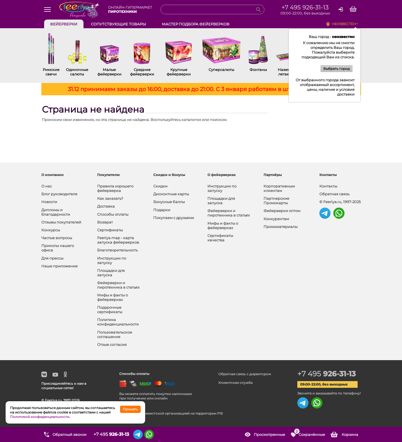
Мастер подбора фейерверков (195, 24)
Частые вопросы (56, 238)
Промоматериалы (281, 226)
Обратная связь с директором (244, 374)
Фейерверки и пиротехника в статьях (118, 285)
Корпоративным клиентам (279, 188)
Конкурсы (50, 230)
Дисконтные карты (171, 194)
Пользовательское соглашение (114, 334)
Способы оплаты (112, 214)
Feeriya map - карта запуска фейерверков (118, 240)
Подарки (161, 210)
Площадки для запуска (111, 272)
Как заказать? (110, 198)
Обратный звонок (69, 434)
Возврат (105, 222)
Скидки (160, 186)
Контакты (328, 186)
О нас (46, 186)
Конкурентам (276, 219)
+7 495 (326, 373)
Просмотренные (269, 434)
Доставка (106, 206)
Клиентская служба (235, 383)
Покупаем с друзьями (173, 217)
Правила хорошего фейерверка (115, 188)
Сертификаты (110, 230)
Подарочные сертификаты (109, 309)
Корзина (350, 434)
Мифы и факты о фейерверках (112, 297)
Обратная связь (334, 194)
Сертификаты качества (220, 237)
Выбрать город (336, 68)
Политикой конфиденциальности (39, 417)
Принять (130, 409)
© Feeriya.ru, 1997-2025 (340, 201)
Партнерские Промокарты (276, 200)
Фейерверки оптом (282, 210)
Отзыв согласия (112, 344)
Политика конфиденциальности (118, 321)
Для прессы (52, 258)
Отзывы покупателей (61, 222)
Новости (49, 201)
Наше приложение (59, 266)
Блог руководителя (59, 194)
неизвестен (344, 24)
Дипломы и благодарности (55, 212)
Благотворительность (117, 250)
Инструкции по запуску (111, 260)
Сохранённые (309, 432)
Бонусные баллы (169, 201)
